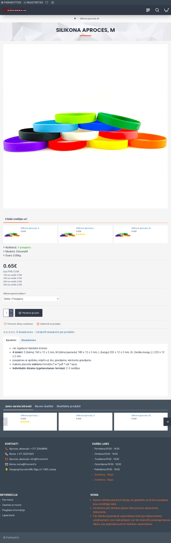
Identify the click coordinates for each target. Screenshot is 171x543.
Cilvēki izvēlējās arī (16, 219)
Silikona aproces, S (30, 228)
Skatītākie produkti (68, 406)
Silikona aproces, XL (141, 228)
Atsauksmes (28, 340)
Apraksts (11, 340)
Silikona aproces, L (85, 228)
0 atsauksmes (24, 332)
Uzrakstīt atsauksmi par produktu (55, 332)
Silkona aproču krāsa (13, 293)
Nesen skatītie (44, 406)
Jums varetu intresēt (18, 406)
